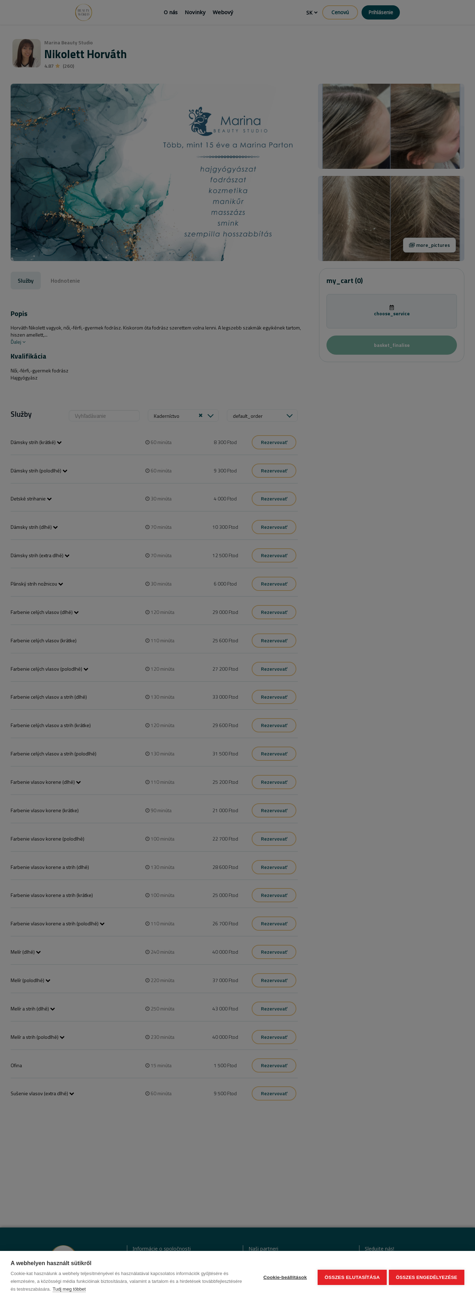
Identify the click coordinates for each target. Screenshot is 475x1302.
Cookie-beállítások (283, 1276)
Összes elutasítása (350, 1276)
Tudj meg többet (110, 1289)
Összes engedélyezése (426, 1276)
